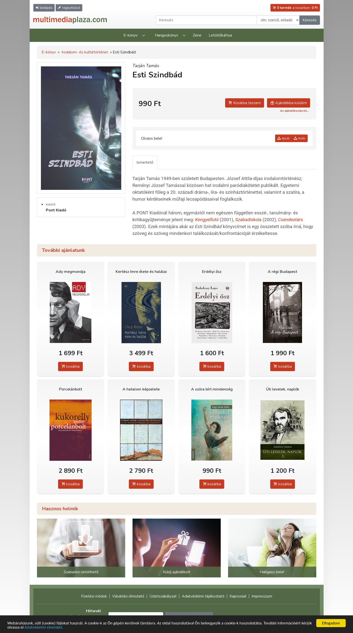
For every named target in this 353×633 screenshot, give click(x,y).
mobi (299, 138)
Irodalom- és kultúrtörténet (84, 52)
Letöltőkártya (220, 35)
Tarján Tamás (146, 66)
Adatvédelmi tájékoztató (203, 596)
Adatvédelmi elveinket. (43, 627)
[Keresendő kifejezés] (206, 20)
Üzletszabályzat (163, 596)
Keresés (310, 20)
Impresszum (262, 596)
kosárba (70, 366)
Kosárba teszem (244, 103)
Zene (197, 35)
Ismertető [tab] (144, 162)
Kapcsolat (238, 596)
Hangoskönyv (166, 35)
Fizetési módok (94, 596)
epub (283, 138)
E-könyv (130, 35)
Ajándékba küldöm (288, 103)
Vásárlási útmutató (128, 596)
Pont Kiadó (56, 210)
